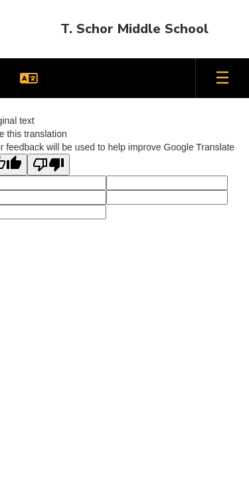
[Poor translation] (48, 165)
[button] (29, 78)
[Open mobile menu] (222, 78)
